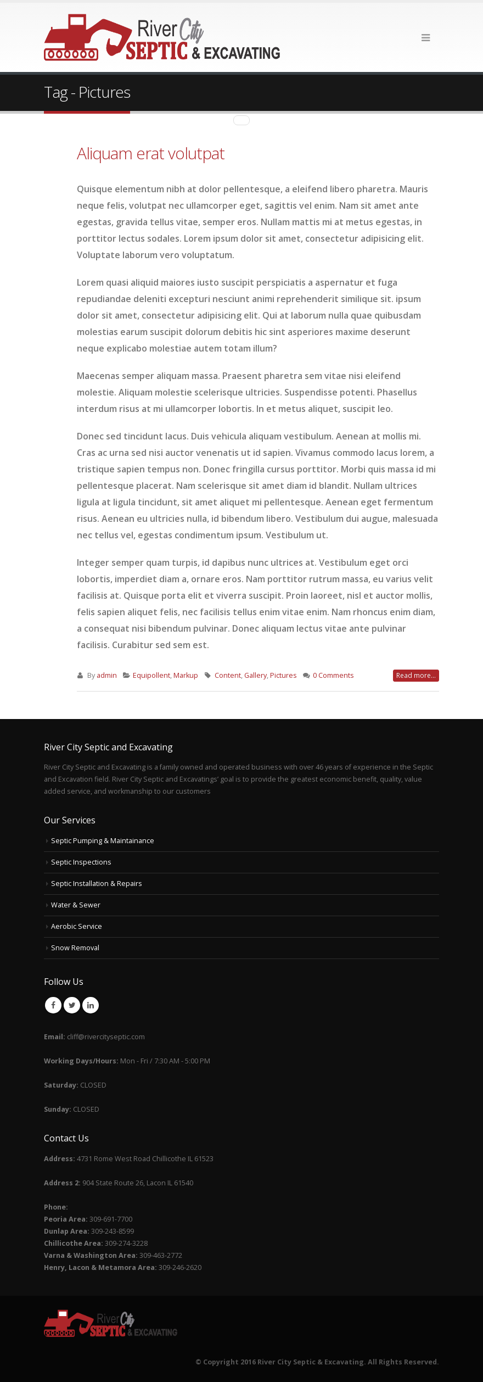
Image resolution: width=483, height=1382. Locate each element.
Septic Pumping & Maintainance (102, 840)
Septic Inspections (81, 862)
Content (228, 675)
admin (107, 675)
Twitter (72, 1005)
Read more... (416, 675)
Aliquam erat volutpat (150, 153)
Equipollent (151, 675)
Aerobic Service (76, 926)
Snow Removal (75, 947)
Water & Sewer (75, 905)
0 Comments (333, 675)
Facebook (53, 1005)
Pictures (283, 675)
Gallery (255, 675)
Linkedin (90, 1005)
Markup (185, 675)
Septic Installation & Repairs (96, 883)
